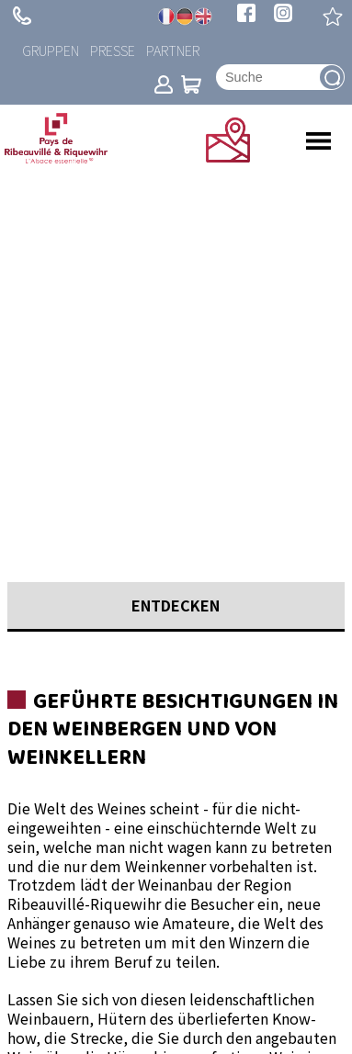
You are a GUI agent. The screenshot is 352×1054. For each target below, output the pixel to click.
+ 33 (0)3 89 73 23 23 (22, 15)
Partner (172, 50)
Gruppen (50, 50)
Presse (112, 50)
